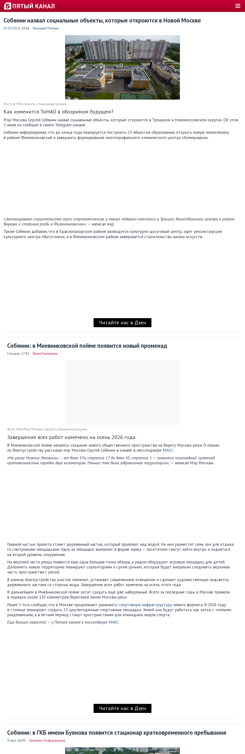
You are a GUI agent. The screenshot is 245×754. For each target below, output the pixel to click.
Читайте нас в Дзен (122, 322)
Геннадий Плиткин (46, 28)
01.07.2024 (12, 28)
